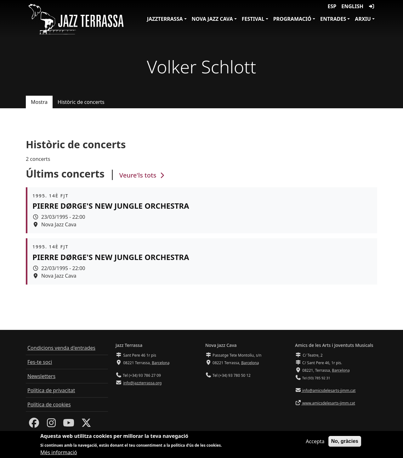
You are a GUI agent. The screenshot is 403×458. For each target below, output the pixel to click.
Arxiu (363, 18)
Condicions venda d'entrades (61, 347)
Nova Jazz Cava (212, 18)
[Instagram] (51, 424)
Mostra (39, 102)
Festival (253, 18)
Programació (292, 18)
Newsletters (41, 376)
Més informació (58, 453)
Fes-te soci (39, 362)
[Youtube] (68, 424)
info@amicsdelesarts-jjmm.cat (328, 390)
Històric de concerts (81, 102)
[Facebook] (34, 424)
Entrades (333, 18)
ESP (332, 6)
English (352, 6)
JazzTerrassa (165, 18)
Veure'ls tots (142, 175)
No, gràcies (344, 441)
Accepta (315, 441)
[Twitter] (86, 424)
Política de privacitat (51, 390)
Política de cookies (49, 404)
